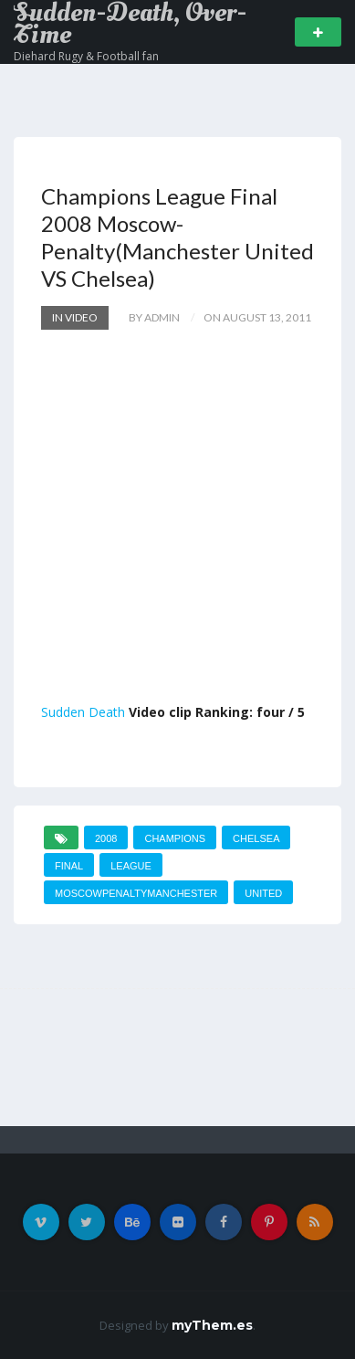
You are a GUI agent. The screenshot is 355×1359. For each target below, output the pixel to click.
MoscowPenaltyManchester (136, 893)
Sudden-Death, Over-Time (130, 24)
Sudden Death (83, 712)
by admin (154, 317)
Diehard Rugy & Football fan (86, 56)
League (130, 865)
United (263, 893)
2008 (106, 838)
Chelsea (256, 838)
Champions (174, 838)
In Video (75, 317)
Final (69, 865)
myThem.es (212, 1325)
